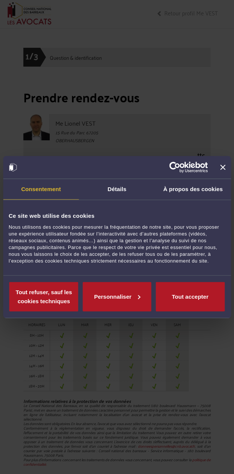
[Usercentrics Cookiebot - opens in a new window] (175, 167)
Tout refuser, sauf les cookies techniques (43, 296)
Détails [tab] (117, 189)
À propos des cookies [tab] (193, 189)
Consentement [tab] (41, 189)
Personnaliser (117, 296)
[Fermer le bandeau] (222, 167)
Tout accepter (190, 296)
